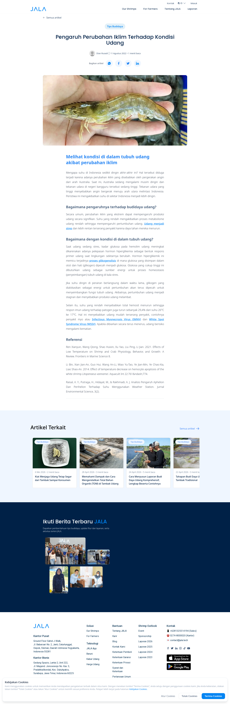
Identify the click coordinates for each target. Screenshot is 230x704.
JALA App (91, 648)
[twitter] (128, 63)
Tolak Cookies (189, 696)
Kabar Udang (92, 659)
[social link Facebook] (168, 648)
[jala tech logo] (38, 9)
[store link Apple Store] (179, 658)
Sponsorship (144, 636)
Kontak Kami (118, 646)
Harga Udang (92, 664)
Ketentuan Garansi (121, 657)
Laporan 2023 (145, 657)
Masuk (194, 3)
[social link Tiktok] (184, 648)
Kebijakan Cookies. (138, 689)
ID (182, 3)
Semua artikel (52, 17)
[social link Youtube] (188, 648)
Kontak (170, 3)
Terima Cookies (213, 696)
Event (141, 630)
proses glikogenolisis (102, 260)
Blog (114, 641)
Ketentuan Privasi (121, 662)
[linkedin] (137, 63)
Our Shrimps (129, 9)
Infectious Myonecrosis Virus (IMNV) (116, 319)
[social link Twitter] (172, 648)
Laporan (192, 9)
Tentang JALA (173, 9)
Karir (114, 636)
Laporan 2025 (145, 646)
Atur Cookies (168, 696)
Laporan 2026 (145, 641)
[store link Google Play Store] (179, 666)
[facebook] (118, 63)
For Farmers (150, 9)
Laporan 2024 (145, 652)
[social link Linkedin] (176, 648)
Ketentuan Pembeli (122, 652)
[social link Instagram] (180, 648)
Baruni (89, 653)
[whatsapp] (109, 63)
